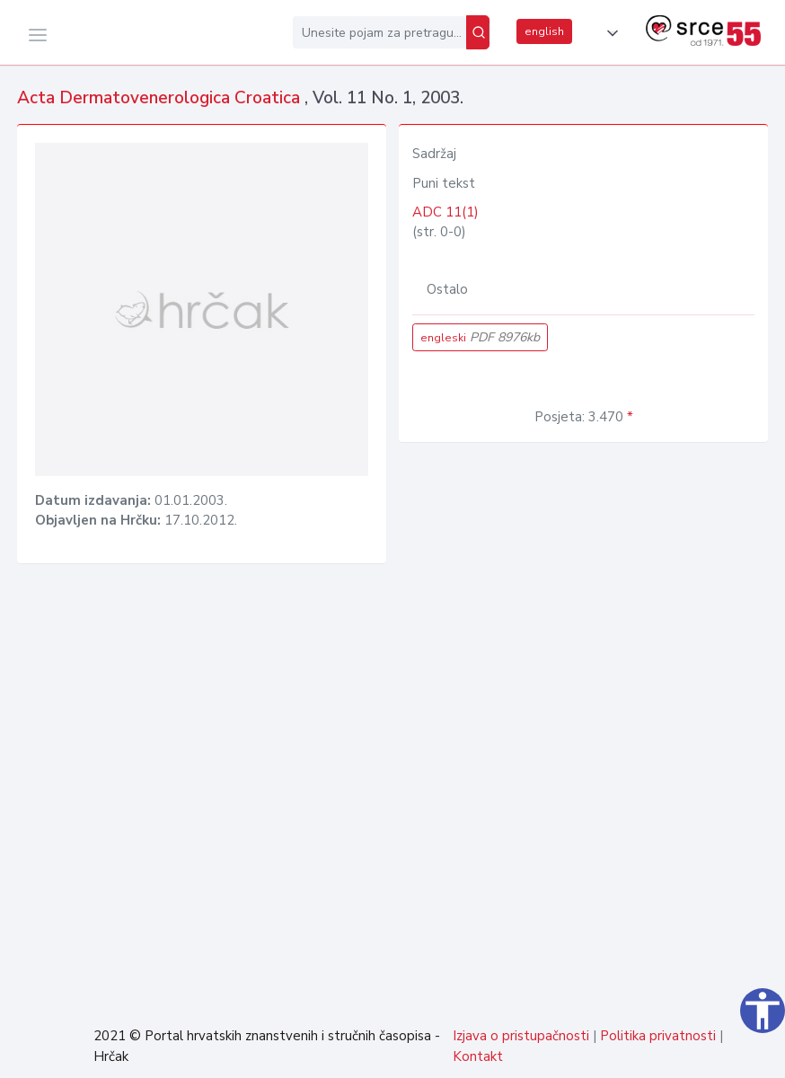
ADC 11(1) (445, 212)
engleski (480, 337)
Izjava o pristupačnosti (521, 1036)
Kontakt (478, 1056)
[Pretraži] (478, 32)
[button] (609, 33)
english (544, 31)
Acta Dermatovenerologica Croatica (160, 98)
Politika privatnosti (658, 1036)
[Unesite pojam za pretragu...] (379, 32)
